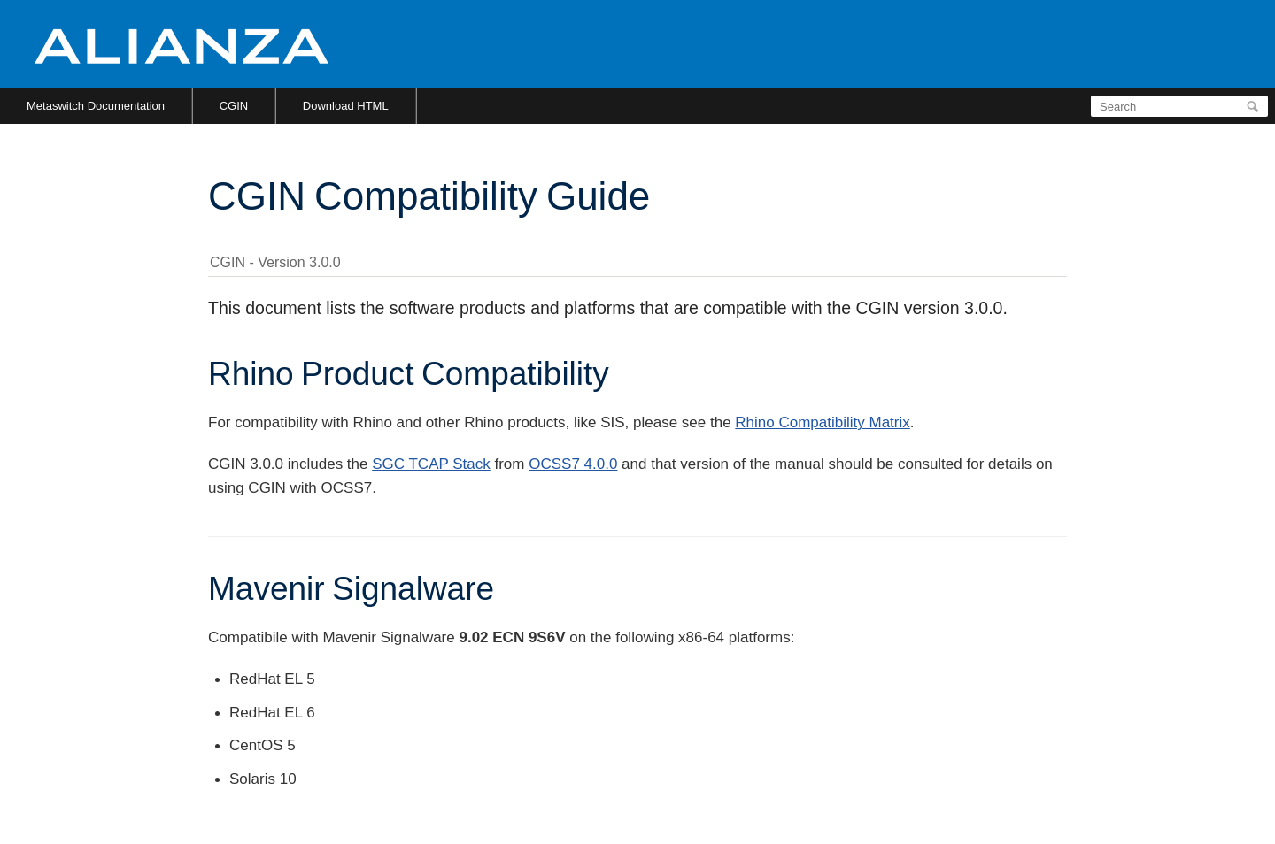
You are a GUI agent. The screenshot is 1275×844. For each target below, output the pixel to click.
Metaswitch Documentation (96, 105)
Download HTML (346, 105)
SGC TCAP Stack (431, 464)
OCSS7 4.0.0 (573, 464)
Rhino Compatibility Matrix (822, 422)
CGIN (234, 105)
